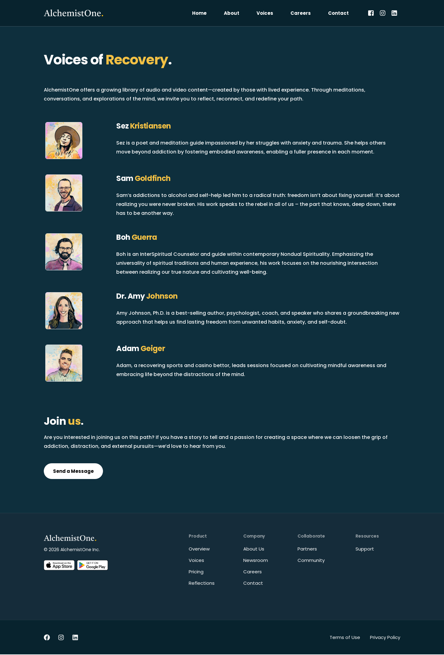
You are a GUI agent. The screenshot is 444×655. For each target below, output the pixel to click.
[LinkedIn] (394, 12)
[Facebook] (371, 12)
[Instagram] (382, 12)
